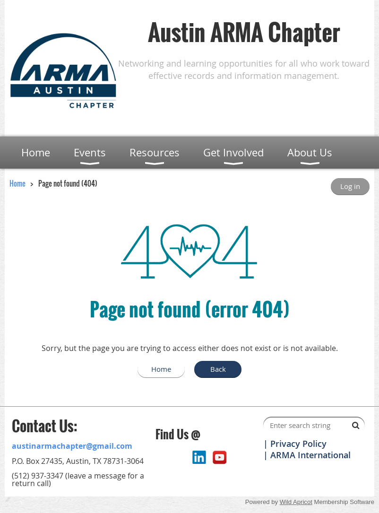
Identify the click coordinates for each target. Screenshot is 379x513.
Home (17, 183)
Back (218, 369)
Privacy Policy (298, 443)
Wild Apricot (296, 501)
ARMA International (310, 455)
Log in (350, 186)
